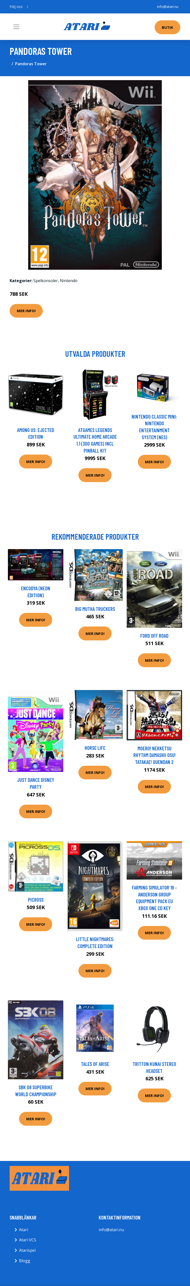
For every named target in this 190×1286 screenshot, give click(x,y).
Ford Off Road (154, 635)
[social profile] (27, 6)
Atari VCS (27, 1240)
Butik (167, 27)
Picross (36, 899)
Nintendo (68, 280)
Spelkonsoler (45, 280)
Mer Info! (26, 310)
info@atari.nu (167, 6)
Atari (23, 1229)
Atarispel (27, 1250)
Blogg (24, 1260)
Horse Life (95, 748)
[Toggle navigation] (16, 27)
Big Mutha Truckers (95, 609)
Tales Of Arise (95, 1064)
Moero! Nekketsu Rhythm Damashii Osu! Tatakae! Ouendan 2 (154, 755)
